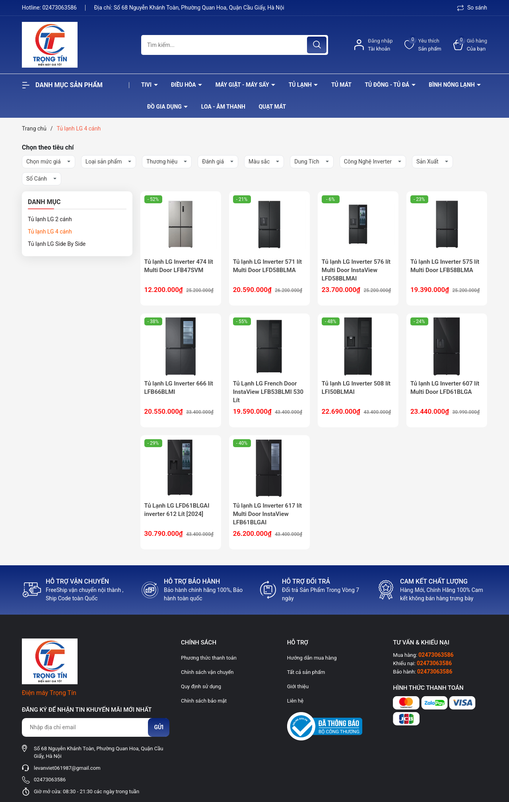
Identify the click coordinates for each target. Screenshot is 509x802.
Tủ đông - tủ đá (387, 85)
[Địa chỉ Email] (95, 727)
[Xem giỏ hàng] (470, 45)
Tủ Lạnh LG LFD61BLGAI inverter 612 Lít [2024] (177, 510)
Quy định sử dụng (201, 686)
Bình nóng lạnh (452, 85)
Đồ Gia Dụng (165, 106)
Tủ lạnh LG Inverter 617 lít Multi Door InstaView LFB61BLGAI (267, 514)
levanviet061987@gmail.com (67, 768)
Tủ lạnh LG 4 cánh (50, 231)
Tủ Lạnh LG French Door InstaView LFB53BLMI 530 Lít (268, 392)
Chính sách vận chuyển (207, 672)
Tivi (147, 85)
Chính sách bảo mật (204, 701)
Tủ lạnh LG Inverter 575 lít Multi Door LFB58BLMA (444, 266)
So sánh (472, 7)
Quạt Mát (272, 106)
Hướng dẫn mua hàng (312, 658)
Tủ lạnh (301, 85)
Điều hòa (184, 85)
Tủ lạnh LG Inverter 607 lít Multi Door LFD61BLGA (444, 387)
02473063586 (60, 7)
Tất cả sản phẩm (306, 672)
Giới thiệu (298, 686)
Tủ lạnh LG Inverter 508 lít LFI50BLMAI (356, 387)
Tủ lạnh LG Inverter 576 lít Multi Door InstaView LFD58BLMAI (356, 270)
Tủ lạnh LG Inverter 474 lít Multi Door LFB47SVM (178, 266)
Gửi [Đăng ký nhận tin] (158, 727)
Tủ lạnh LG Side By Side (56, 244)
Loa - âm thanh (223, 106)
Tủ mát (341, 85)
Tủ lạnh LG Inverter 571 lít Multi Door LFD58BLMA (267, 266)
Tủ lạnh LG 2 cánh (50, 219)
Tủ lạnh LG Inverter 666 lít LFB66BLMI (178, 387)
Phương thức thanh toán (209, 658)
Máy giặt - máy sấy (243, 85)
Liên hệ (295, 701)
